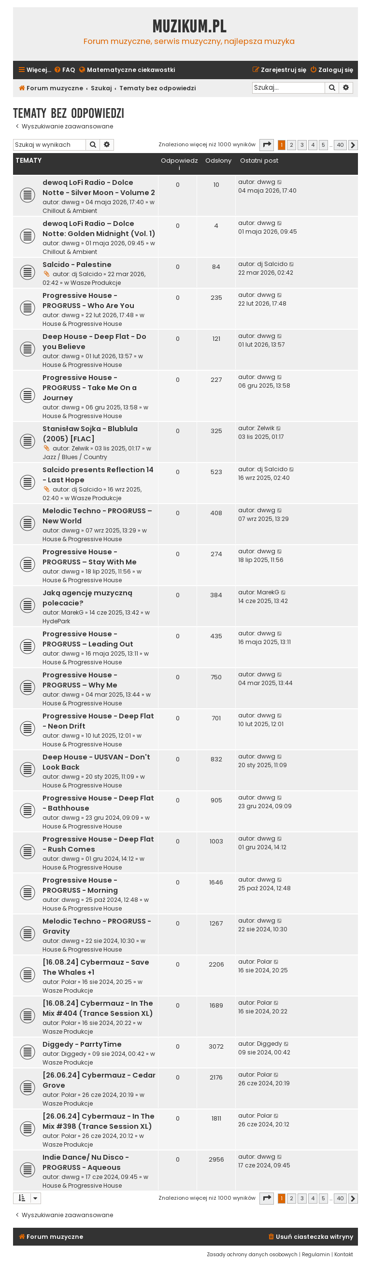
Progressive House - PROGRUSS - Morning (80, 885)
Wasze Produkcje (96, 283)
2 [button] (291, 145)
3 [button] (302, 145)
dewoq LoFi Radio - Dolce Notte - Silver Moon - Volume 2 (99, 187)
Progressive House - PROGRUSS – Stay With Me (90, 557)
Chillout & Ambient (70, 211)
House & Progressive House (82, 324)
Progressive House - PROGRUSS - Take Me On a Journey (90, 388)
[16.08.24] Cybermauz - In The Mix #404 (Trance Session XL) (98, 1008)
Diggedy (73, 1054)
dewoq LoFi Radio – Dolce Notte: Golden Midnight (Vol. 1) (99, 229)
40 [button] (340, 145)
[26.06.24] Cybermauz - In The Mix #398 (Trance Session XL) (99, 1121)
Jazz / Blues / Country (75, 457)
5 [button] (323, 145)
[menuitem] (64, 70)
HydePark (56, 621)
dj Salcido (86, 274)
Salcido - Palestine (77, 264)
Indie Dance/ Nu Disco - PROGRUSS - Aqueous (86, 1162)
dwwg (70, 202)
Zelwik (80, 448)
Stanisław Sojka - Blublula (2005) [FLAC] (90, 434)
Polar (68, 982)
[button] (266, 145)
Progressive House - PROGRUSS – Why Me (80, 680)
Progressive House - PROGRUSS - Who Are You (88, 300)
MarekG (72, 612)
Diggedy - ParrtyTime (82, 1044)
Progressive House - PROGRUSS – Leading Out (88, 639)
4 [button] (312, 145)
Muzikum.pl (189, 26)
